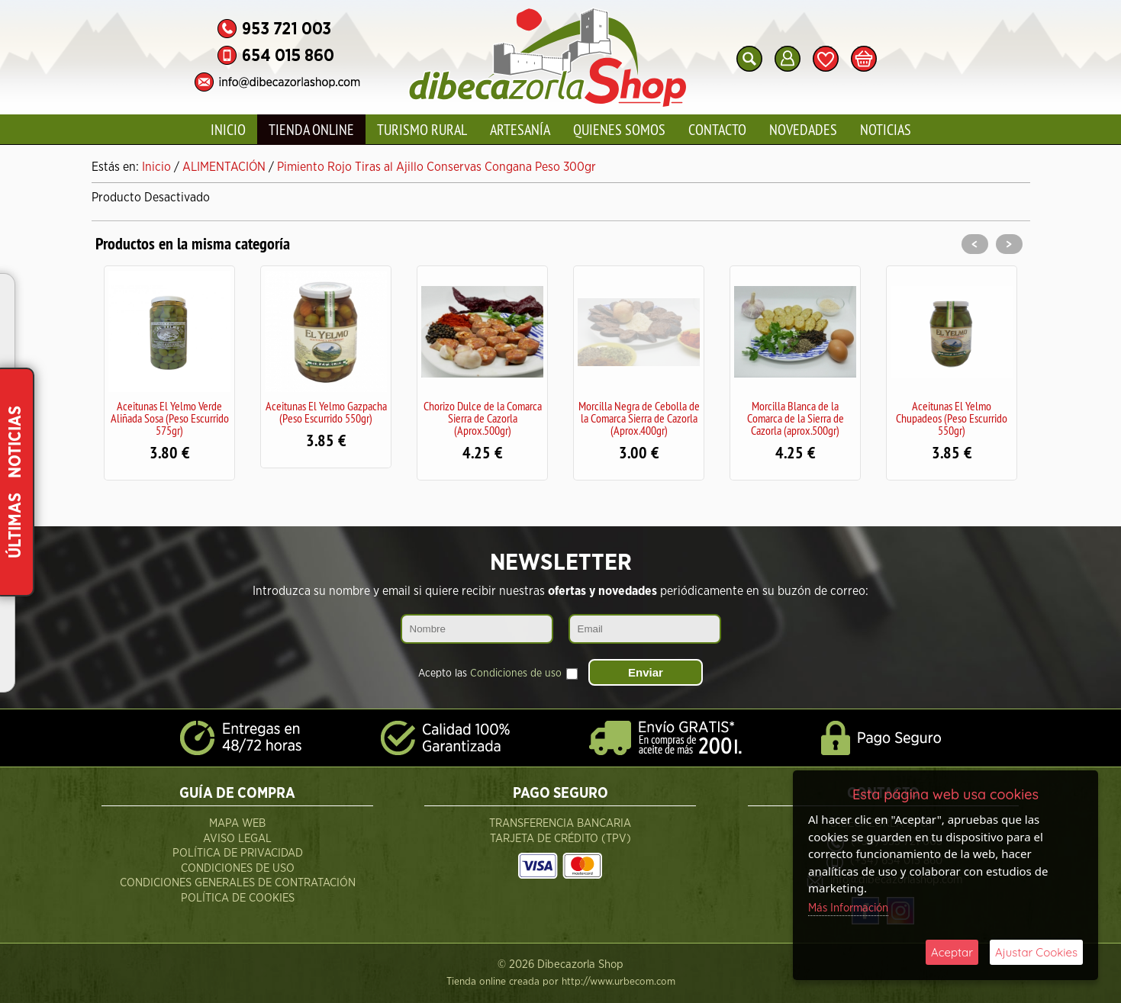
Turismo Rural (422, 129)
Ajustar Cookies (1036, 952)
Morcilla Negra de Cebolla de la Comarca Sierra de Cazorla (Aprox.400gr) (639, 418)
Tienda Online (311, 129)
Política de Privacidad (237, 853)
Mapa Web (237, 823)
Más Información (848, 908)
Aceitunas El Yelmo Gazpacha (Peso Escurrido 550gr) (326, 412)
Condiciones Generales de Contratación (238, 883)
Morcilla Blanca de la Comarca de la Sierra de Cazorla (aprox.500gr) (795, 418)
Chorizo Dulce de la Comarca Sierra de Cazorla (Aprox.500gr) (483, 418)
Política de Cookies (238, 898)
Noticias (885, 129)
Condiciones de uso (516, 673)
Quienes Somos (619, 129)
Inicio (228, 129)
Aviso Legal (237, 838)
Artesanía (520, 129)
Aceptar (952, 952)
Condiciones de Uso (238, 868)
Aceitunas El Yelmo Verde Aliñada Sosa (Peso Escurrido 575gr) (170, 418)
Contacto (717, 129)
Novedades (803, 129)
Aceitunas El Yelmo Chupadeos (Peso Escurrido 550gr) (951, 418)
